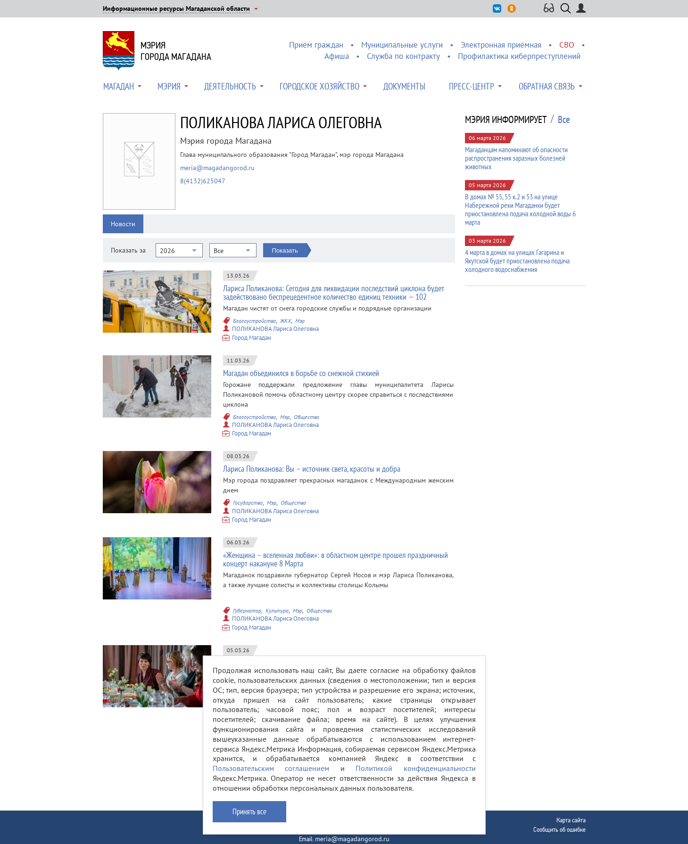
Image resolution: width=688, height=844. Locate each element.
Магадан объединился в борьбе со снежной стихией (301, 373)
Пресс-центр (471, 86)
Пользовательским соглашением (271, 775)
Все (564, 119)
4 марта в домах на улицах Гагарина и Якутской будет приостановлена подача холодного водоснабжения (517, 260)
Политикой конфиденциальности (416, 775)
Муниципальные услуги (402, 45)
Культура (277, 610)
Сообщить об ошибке (559, 829)
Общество (306, 416)
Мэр (300, 320)
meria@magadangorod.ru (217, 168)
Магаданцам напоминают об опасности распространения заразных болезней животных (516, 158)
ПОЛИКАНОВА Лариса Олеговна (275, 329)
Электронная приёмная (501, 45)
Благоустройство (254, 320)
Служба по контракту (403, 56)
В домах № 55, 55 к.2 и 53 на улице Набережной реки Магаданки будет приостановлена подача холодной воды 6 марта (520, 209)
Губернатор (247, 610)
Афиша (336, 56)
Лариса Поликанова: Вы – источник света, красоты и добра (311, 468)
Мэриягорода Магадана (176, 51)
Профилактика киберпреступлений (519, 56)
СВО (566, 45)
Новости (123, 224)
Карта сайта (571, 820)
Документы (404, 86)
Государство (248, 502)
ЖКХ (285, 320)
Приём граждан (316, 45)
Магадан (118, 86)
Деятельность (230, 86)
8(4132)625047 (202, 181)
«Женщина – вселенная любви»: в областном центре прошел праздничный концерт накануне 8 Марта (335, 559)
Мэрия (169, 86)
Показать (285, 250)
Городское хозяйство (319, 86)
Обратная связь (547, 86)
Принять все (249, 818)
